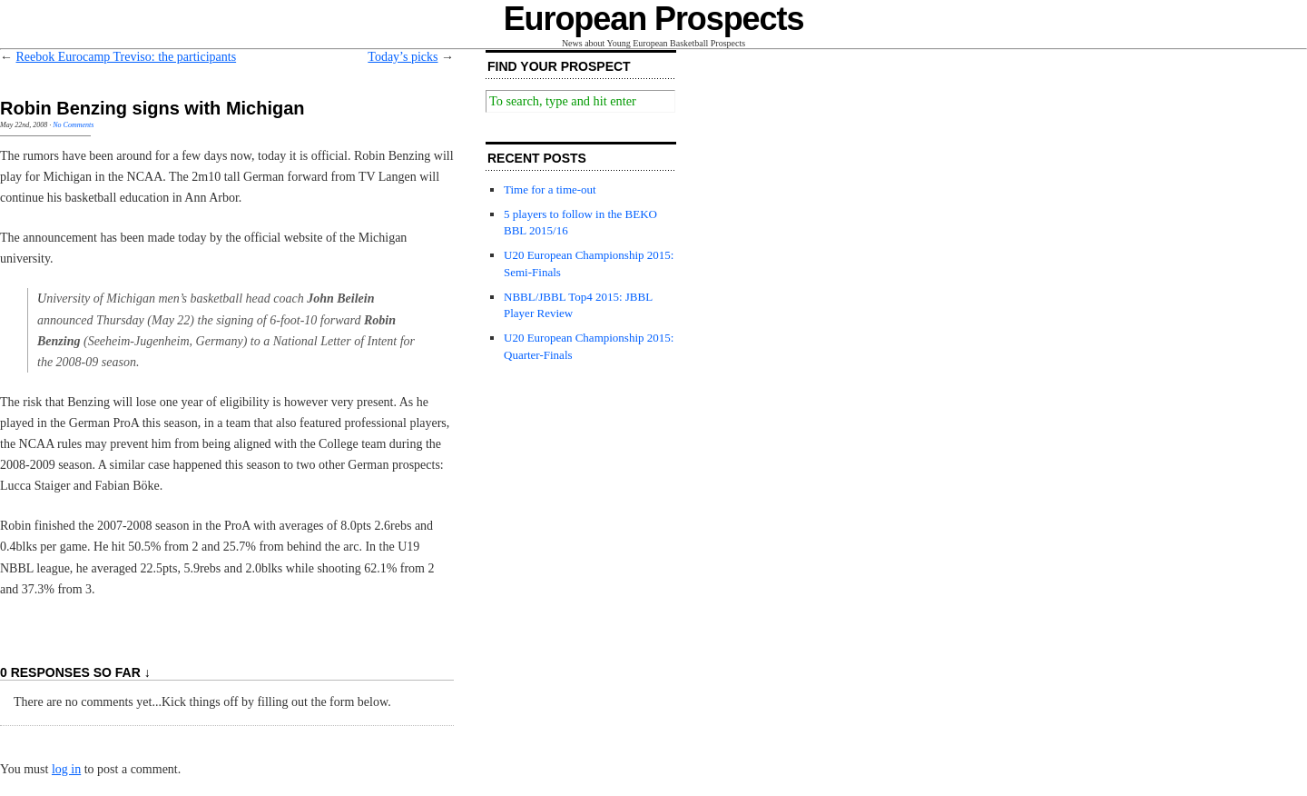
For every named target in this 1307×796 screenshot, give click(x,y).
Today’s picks (402, 57)
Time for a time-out (550, 189)
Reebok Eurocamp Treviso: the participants (126, 57)
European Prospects (654, 18)
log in (66, 769)
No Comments (73, 125)
